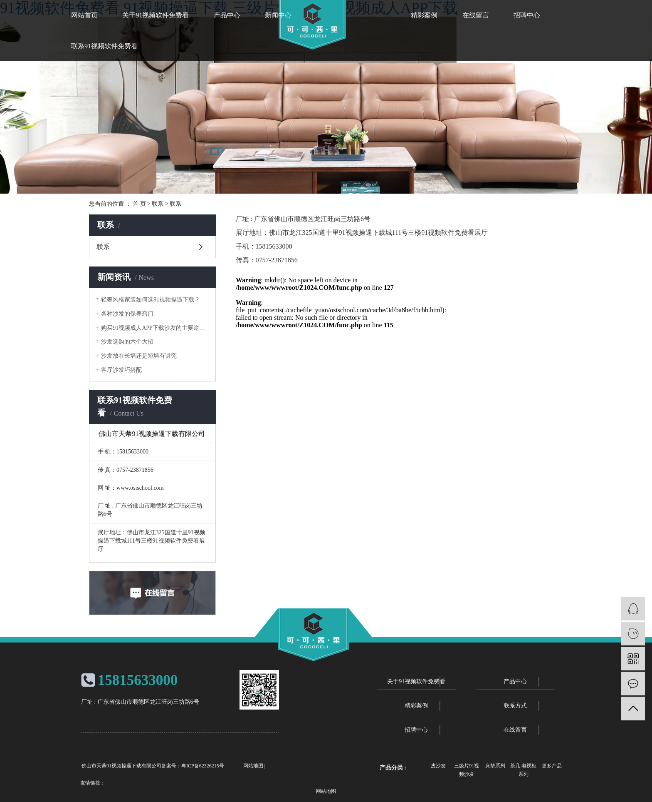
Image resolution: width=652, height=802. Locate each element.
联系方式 (515, 705)
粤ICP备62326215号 (202, 766)
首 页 (139, 204)
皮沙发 (438, 766)
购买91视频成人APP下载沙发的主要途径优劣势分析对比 (155, 328)
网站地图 (253, 766)
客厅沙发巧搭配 (121, 370)
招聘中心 (527, 15)
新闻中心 (278, 15)
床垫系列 (495, 766)
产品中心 (227, 15)
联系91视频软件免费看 (104, 46)
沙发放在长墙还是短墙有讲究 (139, 356)
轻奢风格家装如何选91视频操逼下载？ (150, 299)
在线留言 (475, 15)
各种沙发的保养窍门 (127, 314)
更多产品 (552, 766)
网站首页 (84, 15)
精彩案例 (424, 15)
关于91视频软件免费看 (155, 15)
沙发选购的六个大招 (127, 342)
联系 (157, 204)
